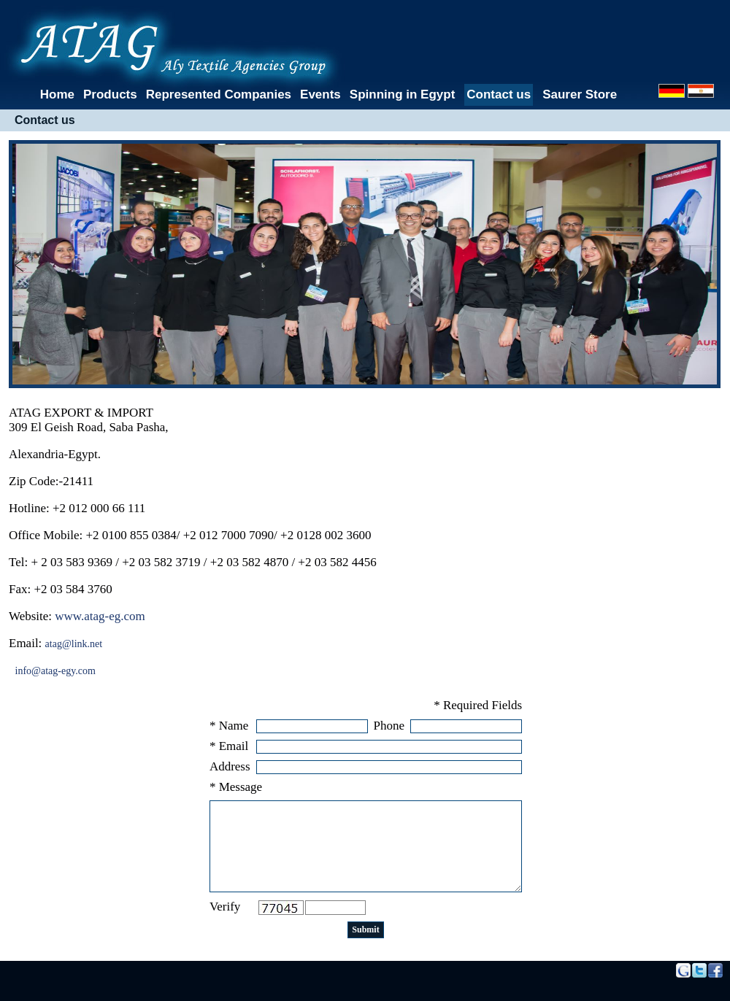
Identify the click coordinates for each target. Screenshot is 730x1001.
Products (110, 94)
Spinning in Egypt (402, 94)
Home (57, 94)
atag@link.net (74, 643)
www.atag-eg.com (100, 616)
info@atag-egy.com (55, 670)
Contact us (498, 94)
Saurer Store (579, 94)
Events (320, 94)
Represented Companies (218, 94)
